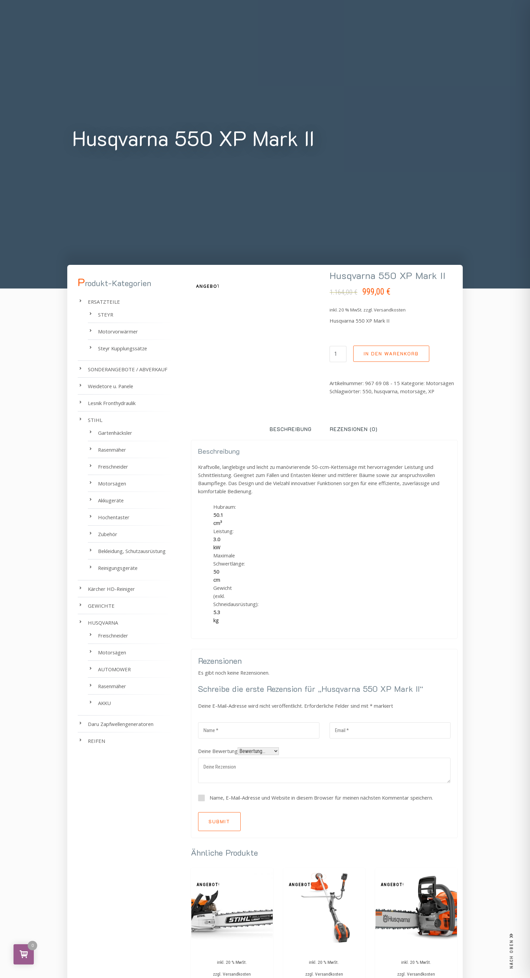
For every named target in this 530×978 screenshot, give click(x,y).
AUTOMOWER (114, 669)
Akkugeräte (111, 500)
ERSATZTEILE (104, 301)
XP (431, 391)
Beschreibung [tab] (291, 429)
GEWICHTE (101, 605)
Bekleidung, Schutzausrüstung (132, 551)
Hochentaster (113, 517)
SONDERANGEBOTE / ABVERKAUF (127, 369)
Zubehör (107, 534)
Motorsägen (440, 383)
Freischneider (113, 466)
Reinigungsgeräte (118, 568)
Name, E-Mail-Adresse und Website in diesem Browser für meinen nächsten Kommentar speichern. (321, 797)
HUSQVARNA (103, 622)
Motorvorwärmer (118, 331)
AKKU (104, 703)
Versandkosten (390, 310)
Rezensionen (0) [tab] (354, 429)
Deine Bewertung (218, 751)
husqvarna (385, 391)
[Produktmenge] (338, 354)
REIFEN (96, 740)
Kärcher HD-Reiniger (111, 588)
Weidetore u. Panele (110, 386)
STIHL (95, 420)
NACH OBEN (511, 951)
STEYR (105, 314)
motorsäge (413, 391)
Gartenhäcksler (115, 432)
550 (366, 391)
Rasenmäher (112, 449)
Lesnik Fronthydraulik (112, 403)
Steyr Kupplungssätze (122, 348)
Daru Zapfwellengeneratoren (120, 724)
